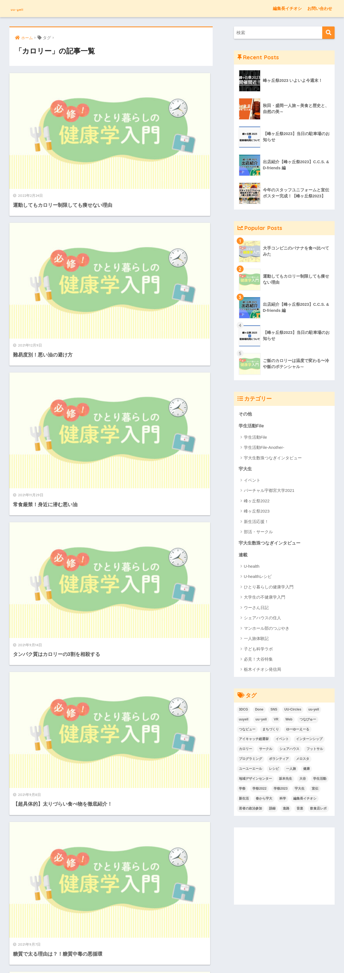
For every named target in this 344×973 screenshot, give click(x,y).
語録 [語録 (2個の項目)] (272, 810)
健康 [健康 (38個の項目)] (306, 770)
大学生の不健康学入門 (264, 598)
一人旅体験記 (256, 639)
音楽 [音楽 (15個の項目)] (300, 810)
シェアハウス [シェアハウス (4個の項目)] (289, 750)
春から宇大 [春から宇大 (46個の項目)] (264, 800)
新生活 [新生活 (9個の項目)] (244, 800)
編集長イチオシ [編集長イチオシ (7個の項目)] (304, 800)
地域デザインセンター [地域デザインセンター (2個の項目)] (255, 780)
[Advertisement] (284, 867)
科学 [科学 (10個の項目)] (282, 800)
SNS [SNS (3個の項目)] (273, 711)
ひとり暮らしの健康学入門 (269, 588)
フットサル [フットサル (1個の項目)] (314, 750)
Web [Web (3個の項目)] (289, 721)
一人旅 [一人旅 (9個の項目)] (291, 770)
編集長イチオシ (287, 8)
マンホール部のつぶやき (266, 629)
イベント (252, 481)
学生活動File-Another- (264, 448)
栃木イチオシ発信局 (262, 670)
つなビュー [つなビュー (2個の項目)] (247, 731)
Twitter (196, 939)
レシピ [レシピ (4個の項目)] (274, 770)
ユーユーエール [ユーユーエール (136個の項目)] (250, 770)
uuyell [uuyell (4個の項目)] (244, 721)
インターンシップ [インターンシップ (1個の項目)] (309, 740)
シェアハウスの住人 (262, 619)
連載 (243, 556)
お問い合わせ (319, 8)
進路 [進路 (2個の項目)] (286, 810)
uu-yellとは (129, 939)
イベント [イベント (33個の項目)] (282, 740)
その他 (246, 414)
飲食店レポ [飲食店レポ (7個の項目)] (318, 810)
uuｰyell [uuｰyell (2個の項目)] (261, 721)
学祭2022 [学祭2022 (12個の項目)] (259, 790)
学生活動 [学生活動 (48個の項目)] (319, 780)
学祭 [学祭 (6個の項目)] (242, 790)
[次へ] (132, 575)
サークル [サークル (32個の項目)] (265, 750)
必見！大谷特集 (258, 660)
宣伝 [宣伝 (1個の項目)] (315, 790)
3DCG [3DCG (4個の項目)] (243, 711)
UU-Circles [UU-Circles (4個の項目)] (292, 711)
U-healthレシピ (258, 577)
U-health (252, 567)
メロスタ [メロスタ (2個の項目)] (302, 760)
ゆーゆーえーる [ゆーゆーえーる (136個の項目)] (297, 731)
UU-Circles (215, 939)
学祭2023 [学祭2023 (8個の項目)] (281, 790)
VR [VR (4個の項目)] (276, 721)
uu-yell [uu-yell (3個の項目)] (313, 711)
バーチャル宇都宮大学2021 (269, 491)
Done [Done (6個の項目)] (259, 711)
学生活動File (252, 426)
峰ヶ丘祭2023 (257, 512)
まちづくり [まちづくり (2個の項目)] (270, 731)
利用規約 (150, 939)
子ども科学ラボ (258, 650)
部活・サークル (258, 532)
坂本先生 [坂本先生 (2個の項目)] (285, 780)
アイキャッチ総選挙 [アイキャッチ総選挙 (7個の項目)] (254, 740)
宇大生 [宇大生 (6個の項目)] (300, 790)
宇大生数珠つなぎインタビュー (273, 458)
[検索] (328, 32)
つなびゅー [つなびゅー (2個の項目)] (308, 721)
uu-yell (22, 8)
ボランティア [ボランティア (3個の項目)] (279, 760)
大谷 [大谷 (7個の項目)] (302, 780)
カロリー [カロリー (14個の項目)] (245, 750)
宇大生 (246, 469)
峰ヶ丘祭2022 (257, 501)
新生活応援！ (256, 522)
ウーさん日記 (256, 609)
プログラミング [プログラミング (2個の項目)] (250, 760)
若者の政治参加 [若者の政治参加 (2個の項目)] (250, 810)
